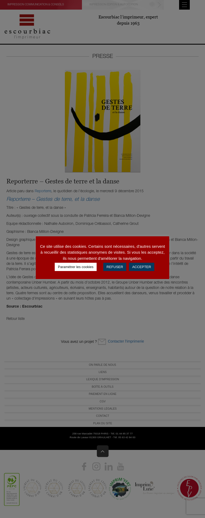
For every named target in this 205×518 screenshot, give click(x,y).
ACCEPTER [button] (141, 267)
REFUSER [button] (115, 267)
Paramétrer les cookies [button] (75, 267)
